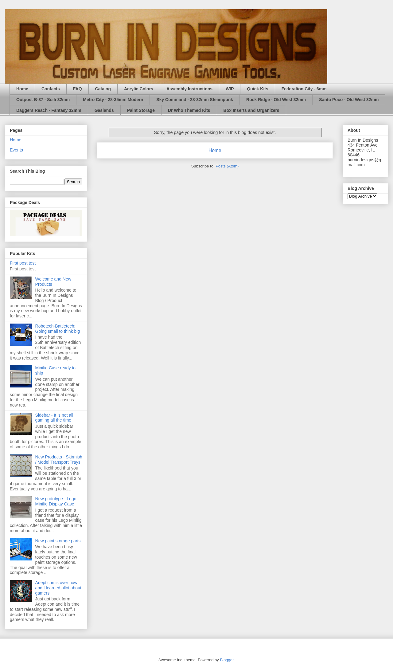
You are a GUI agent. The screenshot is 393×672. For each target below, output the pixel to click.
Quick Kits (257, 88)
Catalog (103, 88)
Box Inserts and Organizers (251, 110)
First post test (23, 263)
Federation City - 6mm (304, 88)
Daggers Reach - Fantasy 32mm (48, 110)
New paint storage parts (58, 540)
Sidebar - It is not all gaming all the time (54, 418)
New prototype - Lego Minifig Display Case (55, 501)
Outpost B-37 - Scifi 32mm (43, 99)
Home (22, 88)
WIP (230, 88)
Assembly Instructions (189, 88)
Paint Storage (141, 110)
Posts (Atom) (227, 166)
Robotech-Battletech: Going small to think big (57, 329)
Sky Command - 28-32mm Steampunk (194, 99)
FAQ (77, 88)
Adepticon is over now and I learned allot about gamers (58, 587)
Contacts (50, 88)
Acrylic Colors (138, 88)
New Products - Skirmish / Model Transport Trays (58, 459)
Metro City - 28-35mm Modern (113, 99)
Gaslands (104, 110)
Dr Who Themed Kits (189, 110)
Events (16, 149)
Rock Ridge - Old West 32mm (276, 99)
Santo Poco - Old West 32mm (349, 99)
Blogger (226, 660)
